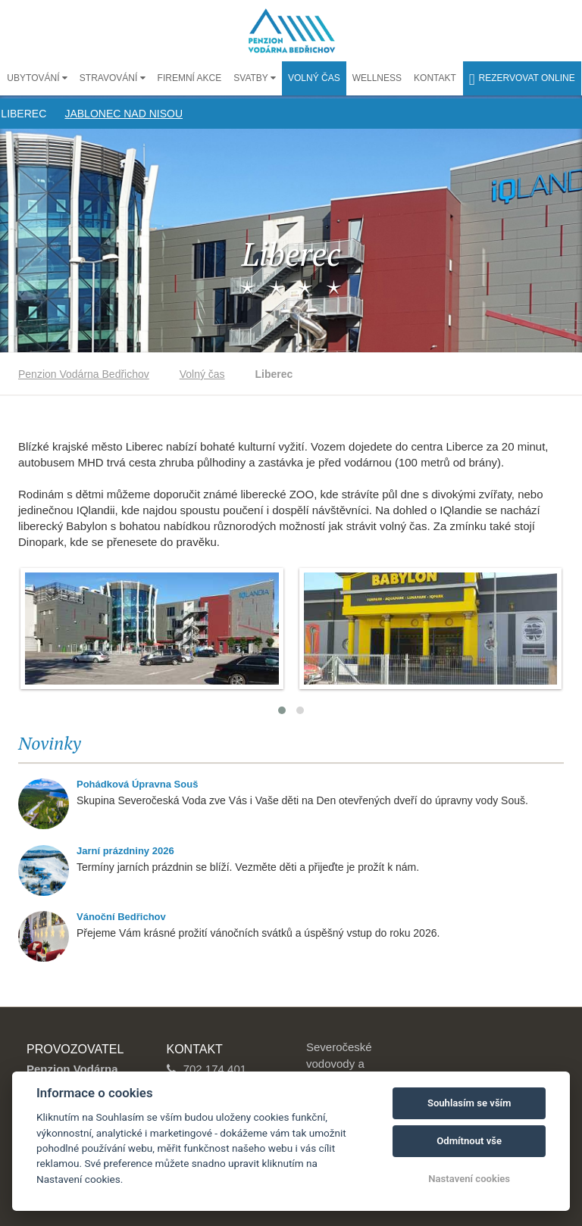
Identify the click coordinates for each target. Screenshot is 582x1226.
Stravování (110, 78)
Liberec (23, 114)
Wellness (377, 78)
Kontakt (435, 78)
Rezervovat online (522, 80)
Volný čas (314, 78)
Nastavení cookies (469, 1178)
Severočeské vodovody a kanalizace (339, 1063)
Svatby (252, 78)
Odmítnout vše (469, 1140)
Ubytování (34, 78)
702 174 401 (214, 1068)
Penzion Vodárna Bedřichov (83, 374)
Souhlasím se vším (469, 1103)
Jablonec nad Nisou (123, 114)
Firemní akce (190, 78)
